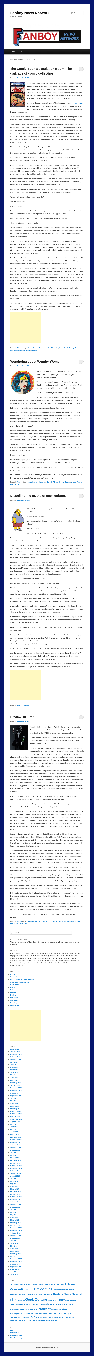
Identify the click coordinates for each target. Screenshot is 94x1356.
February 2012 (15, 1254)
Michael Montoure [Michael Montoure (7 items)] (16, 1310)
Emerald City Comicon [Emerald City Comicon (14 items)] (40, 1294)
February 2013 (15, 1223)
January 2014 (15, 1194)
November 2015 (16, 1142)
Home (13, 52)
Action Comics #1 (34, 348)
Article (19, 348)
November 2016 (16, 1114)
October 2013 (15, 1202)
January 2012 (15, 1256)
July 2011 (14, 1272)
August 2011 (15, 1269)
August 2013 (15, 1207)
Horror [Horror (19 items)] (60, 1299)
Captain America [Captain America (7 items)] (37, 1285)
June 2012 (14, 1243)
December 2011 (16, 1259)
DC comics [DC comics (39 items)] (43, 1289)
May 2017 (13, 1101)
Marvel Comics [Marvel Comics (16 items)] (48, 1304)
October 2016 (15, 1116)
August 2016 (15, 1122)
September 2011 (16, 1267)
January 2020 (15, 1052)
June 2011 (14, 1274)
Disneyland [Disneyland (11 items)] (15, 1294)
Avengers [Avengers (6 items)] (20, 1284)
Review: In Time (22, 717)
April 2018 (14, 1078)
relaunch (49, 482)
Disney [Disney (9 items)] (71, 1290)
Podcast (13, 992)
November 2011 (16, 1261)
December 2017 (16, 1088)
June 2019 (14, 1065)
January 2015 (15, 1163)
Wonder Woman (76, 482)
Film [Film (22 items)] (13, 1299)
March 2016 (14, 1134)
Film (53, 921)
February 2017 (15, 1109)
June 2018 (14, 1072)
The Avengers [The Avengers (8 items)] (65, 1314)
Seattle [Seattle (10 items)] (35, 1314)
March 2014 (14, 1189)
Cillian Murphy (46, 921)
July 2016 (14, 1124)
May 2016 (13, 1129)
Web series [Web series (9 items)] (69, 1317)
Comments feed (16, 1335)
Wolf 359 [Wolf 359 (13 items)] (37, 1320)
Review (19, 921)
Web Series (14, 1005)
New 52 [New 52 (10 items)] (26, 1309)
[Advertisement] (25, 327)
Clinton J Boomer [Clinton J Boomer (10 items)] (51, 1284)
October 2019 (15, 1057)
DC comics (54, 348)
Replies (34, 350)
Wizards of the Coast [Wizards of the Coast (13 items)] (21, 1320)
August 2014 (15, 1176)
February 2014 (15, 1191)
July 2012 (14, 1241)
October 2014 (15, 1171)
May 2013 (13, 1215)
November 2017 (16, 1090)
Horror (12, 987)
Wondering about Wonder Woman (35, 361)
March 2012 (14, 1251)
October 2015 (15, 1145)
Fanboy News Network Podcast (22, 979)
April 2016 (14, 1132)
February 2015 (15, 1160)
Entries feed (14, 1333)
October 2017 (15, 1093)
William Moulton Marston (61, 482)
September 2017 (16, 1096)
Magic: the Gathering (66, 348)
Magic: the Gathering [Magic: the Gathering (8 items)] (31, 1305)
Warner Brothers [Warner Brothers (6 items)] (59, 1317)
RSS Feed (22, 52)
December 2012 (16, 1228)
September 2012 (16, 1235)
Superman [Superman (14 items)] (54, 1313)
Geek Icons (14, 985)
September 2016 (16, 1119)
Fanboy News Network (29, 13)
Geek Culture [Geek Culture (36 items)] (36, 1299)
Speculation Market (23, 350)
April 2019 (14, 1067)
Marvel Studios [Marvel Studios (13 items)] (66, 1304)
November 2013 (16, 1199)
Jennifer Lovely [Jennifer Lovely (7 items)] (70, 1300)
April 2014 (14, 1186)
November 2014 (16, 1168)
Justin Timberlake (68, 921)
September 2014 (16, 1173)
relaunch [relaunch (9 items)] (55, 1310)
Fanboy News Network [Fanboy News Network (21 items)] (68, 1294)
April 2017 (14, 1103)
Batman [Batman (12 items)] (27, 1284)
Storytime (14, 1000)
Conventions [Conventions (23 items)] (19, 1289)
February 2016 (15, 1137)
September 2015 (16, 1147)
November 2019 (16, 1054)
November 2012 (16, 1230)
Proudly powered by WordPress (47, 1347)
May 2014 (13, 1184)
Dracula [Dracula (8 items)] (24, 1295)
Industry (13, 990)
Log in (12, 1330)
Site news (14, 997)
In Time (58, 921)
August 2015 (15, 1150)
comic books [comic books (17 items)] (68, 1284)
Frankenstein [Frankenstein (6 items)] (21, 1300)
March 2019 (14, 1070)
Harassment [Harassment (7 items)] (52, 1300)
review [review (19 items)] (63, 1309)
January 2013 (15, 1225)
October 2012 (15, 1233)
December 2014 (16, 1166)
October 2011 (15, 1264)
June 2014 (14, 1181)
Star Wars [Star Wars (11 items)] (43, 1313)
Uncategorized (15, 1003)
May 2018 (13, 1075)
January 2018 (15, 1085)
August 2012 (15, 1238)
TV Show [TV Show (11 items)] (35, 1317)
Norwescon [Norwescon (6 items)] (33, 1309)
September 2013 (16, 1204)
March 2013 (14, 1220)
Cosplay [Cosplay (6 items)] (30, 1290)
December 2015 (16, 1140)
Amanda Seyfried (34, 921)
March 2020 (14, 1049)
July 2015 (14, 1153)
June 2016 (14, 1127)
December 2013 (16, 1197)
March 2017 (14, 1106)
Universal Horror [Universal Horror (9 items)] (46, 1317)
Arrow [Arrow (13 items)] (13, 1284)
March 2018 (14, 1080)
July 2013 (14, 1210)
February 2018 (15, 1083)
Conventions (15, 977)
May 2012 (13, 1246)
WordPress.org (16, 1338)
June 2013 (14, 1212)
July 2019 (14, 1062)
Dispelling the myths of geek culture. (38, 496)
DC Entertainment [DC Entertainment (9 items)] (60, 1290)
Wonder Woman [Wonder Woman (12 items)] (50, 1320)
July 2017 (14, 1098)
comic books (45, 348)
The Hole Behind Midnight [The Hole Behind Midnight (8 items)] (20, 1317)
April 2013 (14, 1217)
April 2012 (14, 1248)
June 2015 (14, 1155)
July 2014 (14, 1178)
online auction (78, 103)
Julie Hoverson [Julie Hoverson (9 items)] (16, 1305)
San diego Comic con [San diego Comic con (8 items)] (18, 1314)
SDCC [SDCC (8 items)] (29, 1314)
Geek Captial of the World (20, 982)
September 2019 (16, 1059)
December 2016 (16, 1111)
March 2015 (14, 1158)
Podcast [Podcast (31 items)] (44, 1309)
